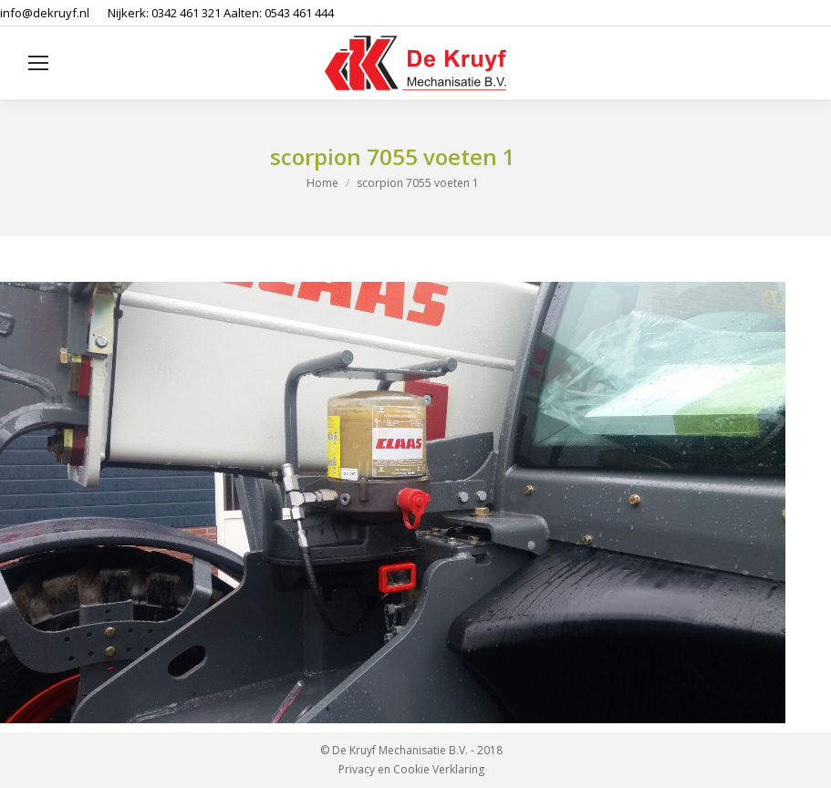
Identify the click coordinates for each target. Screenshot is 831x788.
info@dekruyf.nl (44, 13)
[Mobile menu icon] (38, 63)
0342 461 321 (186, 13)
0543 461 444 (299, 13)
